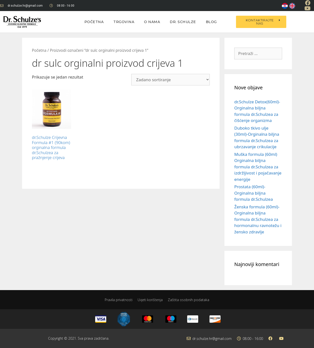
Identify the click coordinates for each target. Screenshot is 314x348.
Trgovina (123, 22)
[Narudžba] (170, 79)
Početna (94, 22)
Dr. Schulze (183, 22)
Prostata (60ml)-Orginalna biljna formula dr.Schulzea (253, 193)
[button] (261, 22)
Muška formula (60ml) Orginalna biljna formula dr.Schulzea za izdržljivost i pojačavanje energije (257, 166)
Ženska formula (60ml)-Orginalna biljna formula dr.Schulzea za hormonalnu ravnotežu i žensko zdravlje (257, 219)
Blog (211, 22)
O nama (152, 22)
